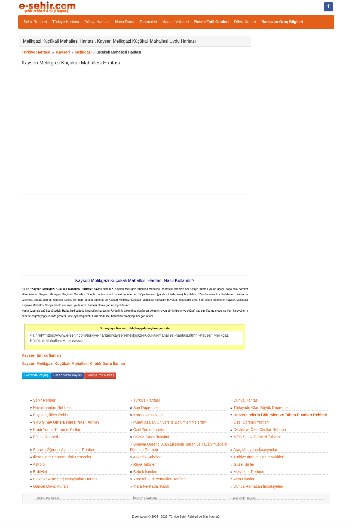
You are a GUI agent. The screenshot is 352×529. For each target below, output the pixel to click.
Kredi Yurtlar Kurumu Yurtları (57, 429)
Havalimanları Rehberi (52, 407)
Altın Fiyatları (244, 479)
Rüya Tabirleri (144, 464)
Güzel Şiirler (244, 464)
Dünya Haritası (97, 22)
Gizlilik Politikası (47, 498)
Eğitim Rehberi (45, 437)
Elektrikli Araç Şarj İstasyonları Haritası (65, 479)
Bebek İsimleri (145, 471)
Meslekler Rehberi (249, 471)
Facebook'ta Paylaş (67, 375)
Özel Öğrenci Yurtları (251, 422)
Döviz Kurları (245, 22)
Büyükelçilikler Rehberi (52, 415)
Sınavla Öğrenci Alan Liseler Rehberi (64, 449)
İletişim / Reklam (145, 498)
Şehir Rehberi (35, 22)
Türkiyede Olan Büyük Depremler (262, 407)
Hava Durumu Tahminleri (136, 22)
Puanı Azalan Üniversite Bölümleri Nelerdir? (170, 422)
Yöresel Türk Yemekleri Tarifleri (159, 479)
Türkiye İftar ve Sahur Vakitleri (259, 457)
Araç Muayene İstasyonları (255, 449)
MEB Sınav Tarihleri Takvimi (257, 437)
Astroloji (39, 464)
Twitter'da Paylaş (36, 375)
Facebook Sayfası (244, 498)
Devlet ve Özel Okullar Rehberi (260, 429)
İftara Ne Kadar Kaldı (151, 486)
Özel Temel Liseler (148, 429)
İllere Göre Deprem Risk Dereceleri (62, 457)
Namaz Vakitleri (176, 22)
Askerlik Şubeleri (147, 457)
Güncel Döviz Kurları (50, 486)
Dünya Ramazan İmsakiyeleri (258, 486)
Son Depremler (146, 407)
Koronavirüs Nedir (148, 415)
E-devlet (40, 471)
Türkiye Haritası (65, 22)
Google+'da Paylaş (100, 375)
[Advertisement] (135, 235)
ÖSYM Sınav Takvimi (151, 437)
